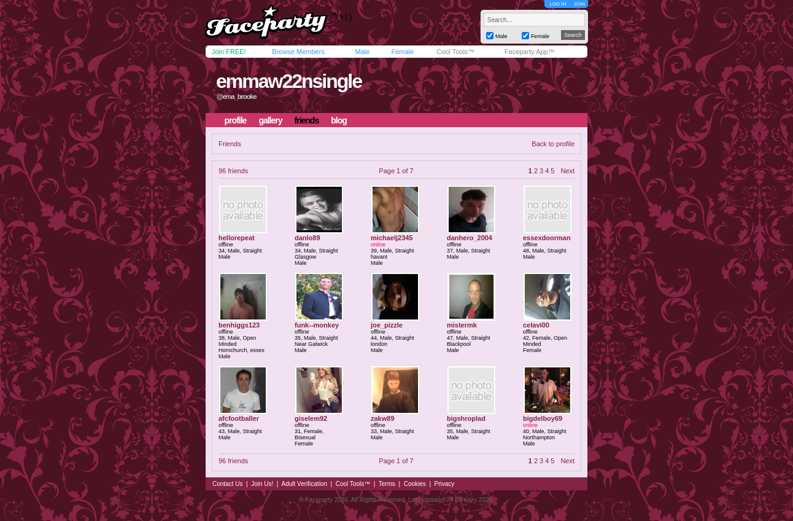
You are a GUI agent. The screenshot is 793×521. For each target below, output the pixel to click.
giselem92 (311, 418)
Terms (387, 483)
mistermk (462, 325)
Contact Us (227, 483)
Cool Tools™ (455, 51)
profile (236, 120)
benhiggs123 (239, 325)
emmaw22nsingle (289, 81)
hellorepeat (237, 237)
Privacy (445, 483)
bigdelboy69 (542, 418)
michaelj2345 (392, 237)
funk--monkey (317, 325)
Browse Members (298, 51)
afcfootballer (239, 418)
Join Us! (262, 483)
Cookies (415, 483)
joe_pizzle (387, 325)
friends (307, 120)
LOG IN (557, 4)
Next (567, 170)
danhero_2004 (469, 237)
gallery (270, 120)
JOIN (579, 4)
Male (362, 51)
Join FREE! (229, 51)
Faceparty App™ (530, 51)
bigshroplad (466, 418)
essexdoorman (547, 237)
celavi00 (536, 325)
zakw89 (383, 418)
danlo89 (307, 237)
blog (339, 120)
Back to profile (553, 143)
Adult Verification (304, 483)
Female (402, 51)
